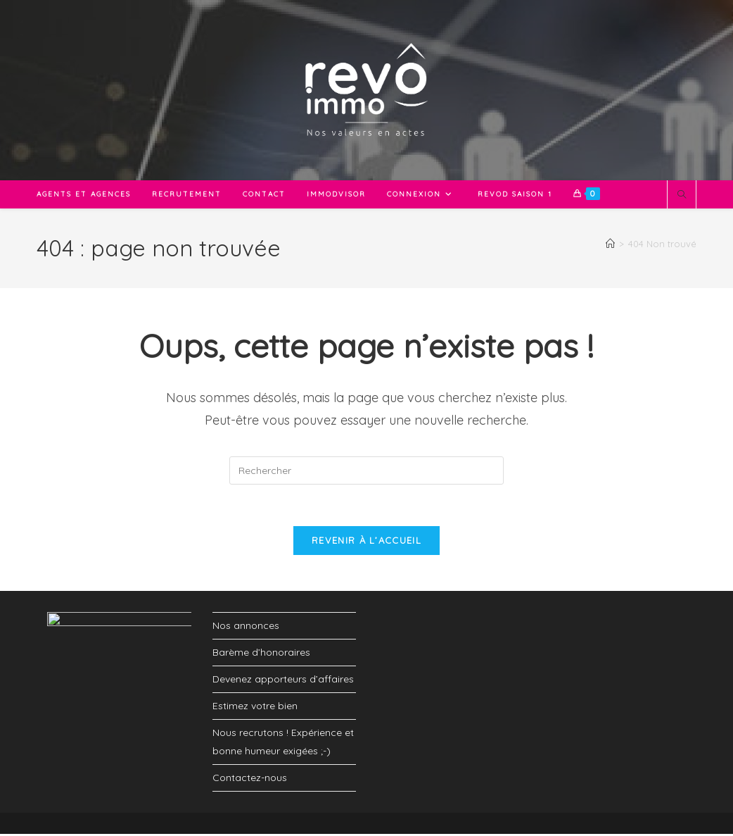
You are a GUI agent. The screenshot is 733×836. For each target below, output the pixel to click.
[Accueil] (610, 243)
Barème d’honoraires (261, 654)
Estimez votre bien (255, 707)
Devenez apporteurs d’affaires (283, 681)
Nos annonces (245, 626)
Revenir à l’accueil (366, 541)
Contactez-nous (249, 779)
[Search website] (681, 195)
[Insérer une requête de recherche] (366, 470)
